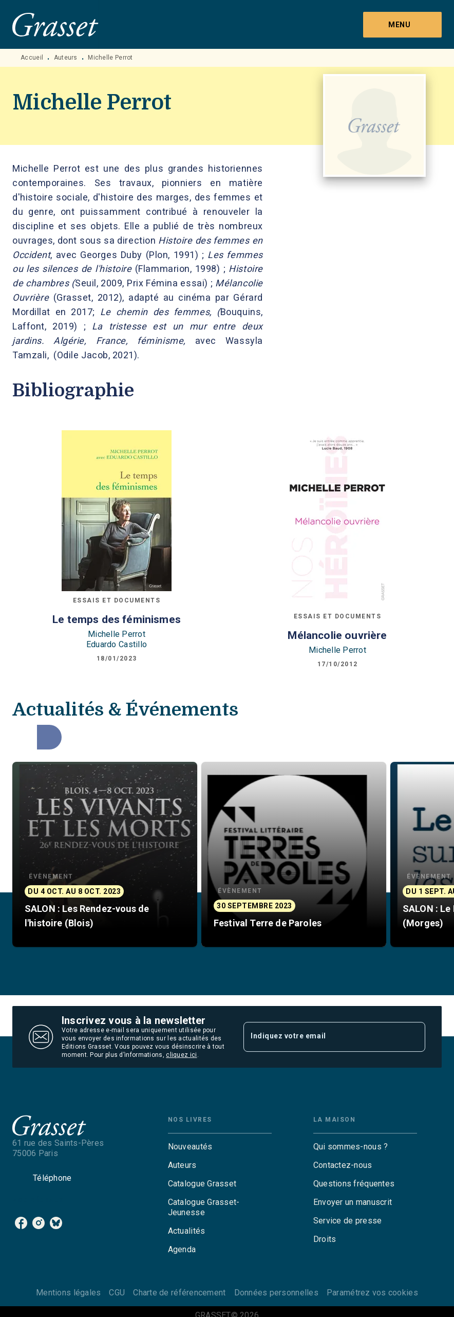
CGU (117, 1292)
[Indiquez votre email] (321, 1037)
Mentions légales (68, 1292)
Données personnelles (276, 1292)
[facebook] (21, 1223)
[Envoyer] (413, 1037)
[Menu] (402, 25)
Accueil (32, 57)
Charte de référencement (179, 1292)
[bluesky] (56, 1223)
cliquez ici (181, 1054)
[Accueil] (55, 24)
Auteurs (66, 57)
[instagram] (38, 1223)
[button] (104, 854)
